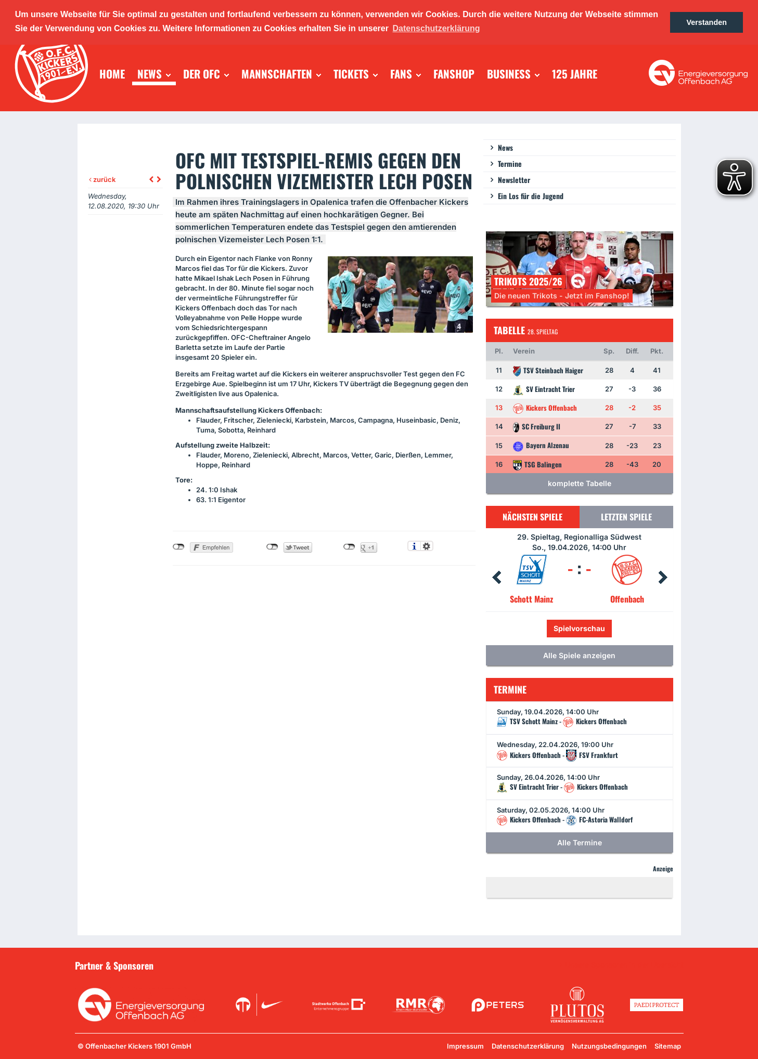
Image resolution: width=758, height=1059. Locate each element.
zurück (102, 179)
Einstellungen (426, 546)
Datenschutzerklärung (528, 1046)
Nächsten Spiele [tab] (532, 517)
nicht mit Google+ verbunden (349, 547)
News (505, 147)
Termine (510, 163)
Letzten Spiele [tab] (626, 517)
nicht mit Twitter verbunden (272, 547)
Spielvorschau (579, 628)
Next (662, 577)
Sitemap (667, 1046)
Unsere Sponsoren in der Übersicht (624, 965)
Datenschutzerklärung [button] (436, 28)
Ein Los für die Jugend (530, 195)
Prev (496, 577)
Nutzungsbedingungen (609, 1046)
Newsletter (514, 179)
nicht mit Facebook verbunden (179, 547)
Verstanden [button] (706, 22)
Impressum (465, 1046)
